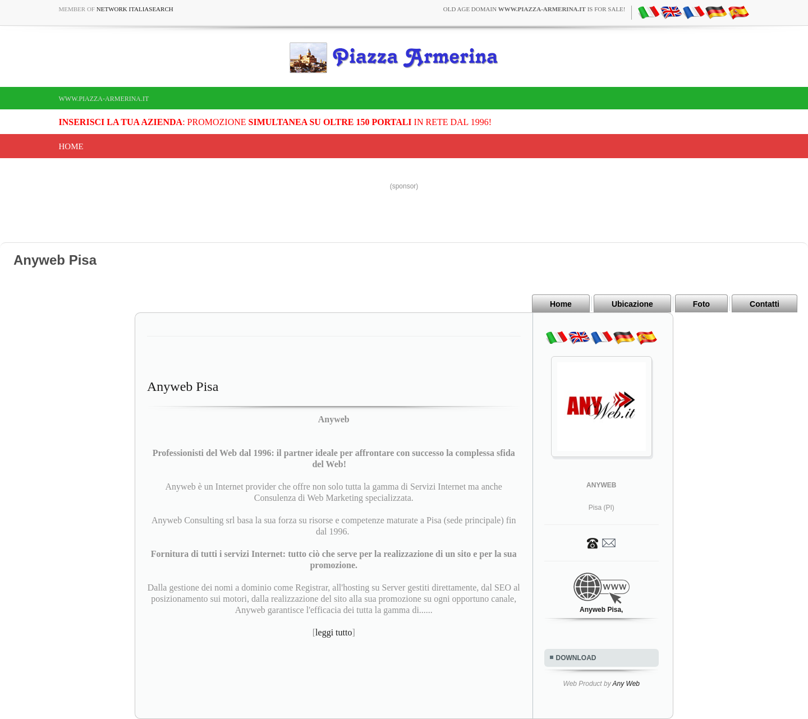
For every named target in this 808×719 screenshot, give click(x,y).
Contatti (764, 303)
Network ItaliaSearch (135, 9)
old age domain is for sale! (534, 9)
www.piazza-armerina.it (104, 99)
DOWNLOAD (576, 658)
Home (71, 146)
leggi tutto (333, 632)
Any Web (626, 684)
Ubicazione (632, 303)
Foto (701, 303)
